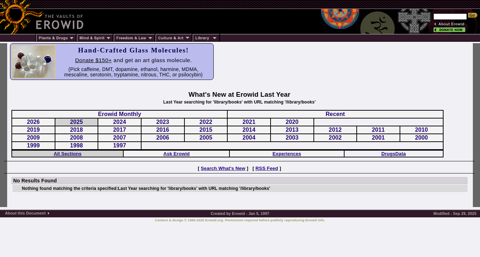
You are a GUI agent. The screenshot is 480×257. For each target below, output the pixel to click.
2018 (76, 130)
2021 (249, 122)
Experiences (287, 153)
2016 (162, 130)
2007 (119, 138)
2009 (33, 138)
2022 (205, 122)
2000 (421, 138)
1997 (119, 145)
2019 (33, 130)
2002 (335, 138)
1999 (33, 145)
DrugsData (393, 153)
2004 (249, 138)
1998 (76, 145)
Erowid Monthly (119, 114)
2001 (378, 138)
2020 (292, 122)
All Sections (67, 153)
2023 (162, 122)
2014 (249, 130)
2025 (76, 122)
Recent (335, 114)
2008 (76, 138)
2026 (33, 122)
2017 (119, 130)
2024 (119, 122)
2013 (292, 130)
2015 (205, 130)
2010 (421, 130)
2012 (335, 130)
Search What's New (223, 168)
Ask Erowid (176, 153)
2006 (162, 138)
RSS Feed (267, 168)
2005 (205, 138)
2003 (292, 138)
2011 (378, 130)
